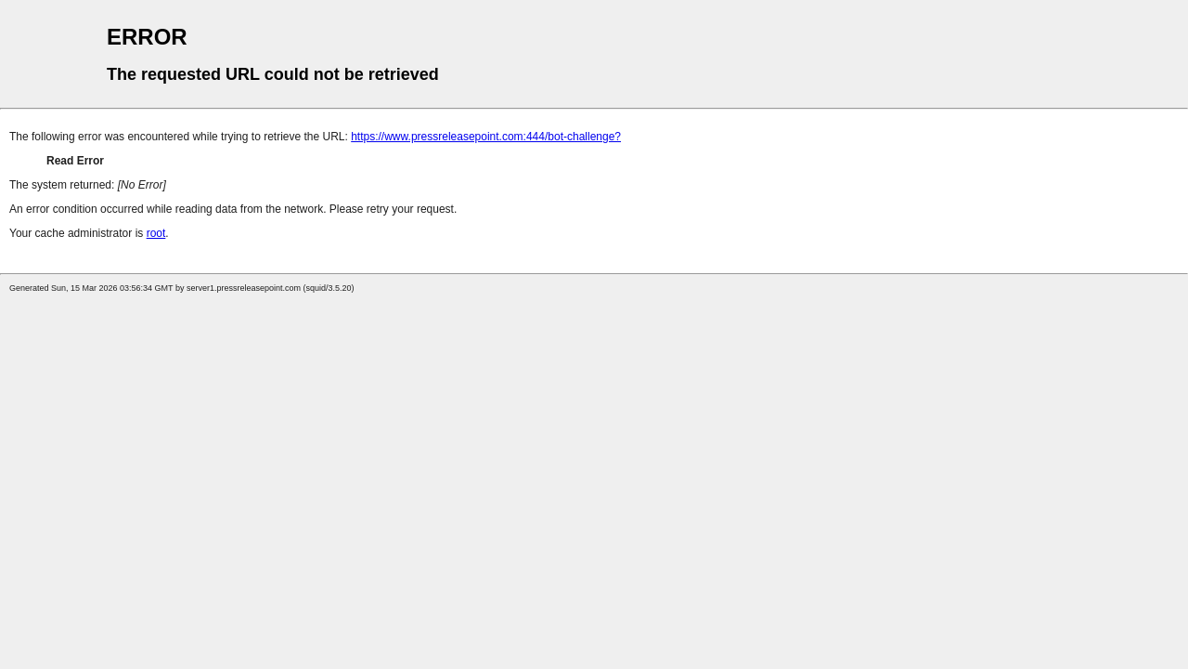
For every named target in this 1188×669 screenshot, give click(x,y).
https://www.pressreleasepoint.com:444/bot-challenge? (486, 136)
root (156, 233)
